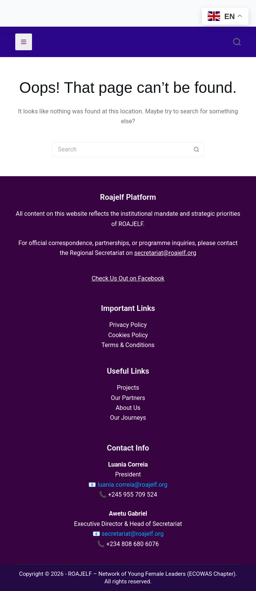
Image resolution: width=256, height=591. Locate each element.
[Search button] (196, 149)
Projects (128, 387)
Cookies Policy (128, 335)
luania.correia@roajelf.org (132, 484)
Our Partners (128, 397)
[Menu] (23, 41)
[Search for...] (120, 149)
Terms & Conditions (128, 345)
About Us (127, 407)
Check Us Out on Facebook (127, 278)
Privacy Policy (128, 324)
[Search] (237, 42)
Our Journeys (128, 417)
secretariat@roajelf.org (165, 252)
